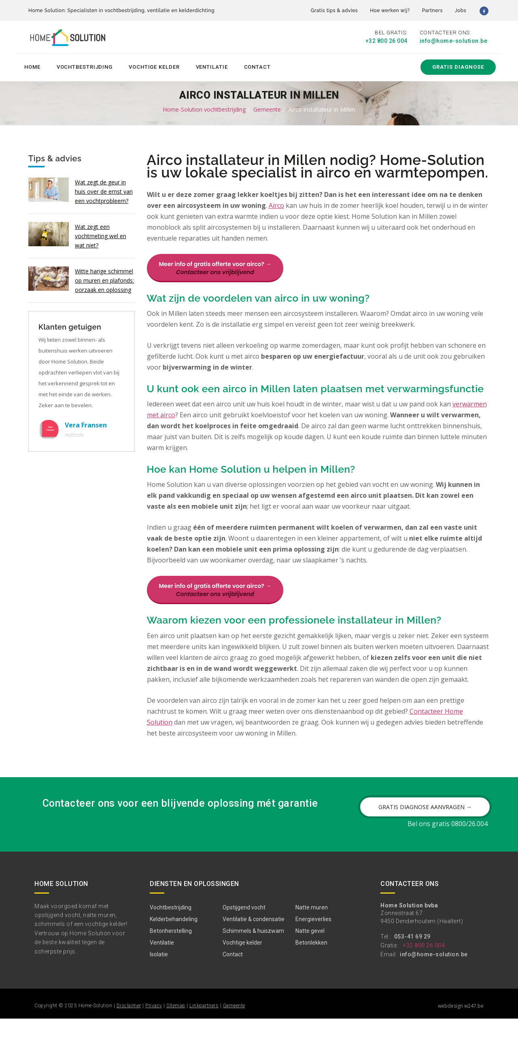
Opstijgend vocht (244, 946)
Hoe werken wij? (390, 10)
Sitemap (175, 1044)
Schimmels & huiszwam (253, 969)
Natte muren (311, 946)
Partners (432, 10)
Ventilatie (212, 65)
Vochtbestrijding (85, 65)
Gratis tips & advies (334, 10)
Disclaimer (129, 1044)
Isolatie (159, 992)
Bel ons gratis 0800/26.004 (448, 862)
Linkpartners (204, 1044)
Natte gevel (310, 969)
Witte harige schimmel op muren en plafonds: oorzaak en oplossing (104, 279)
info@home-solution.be (454, 41)
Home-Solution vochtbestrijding (204, 108)
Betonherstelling (171, 969)
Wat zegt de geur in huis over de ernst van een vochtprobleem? (104, 190)
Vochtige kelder (154, 65)
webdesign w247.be (461, 1044)
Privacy (153, 1044)
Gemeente (267, 108)
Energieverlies (313, 957)
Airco (276, 203)
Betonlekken (311, 981)
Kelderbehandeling (173, 957)
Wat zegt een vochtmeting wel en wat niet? (100, 234)
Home (32, 65)
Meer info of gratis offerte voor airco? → (215, 266)
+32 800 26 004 (386, 41)
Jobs (460, 10)
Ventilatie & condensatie (253, 957)
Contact (257, 65)
